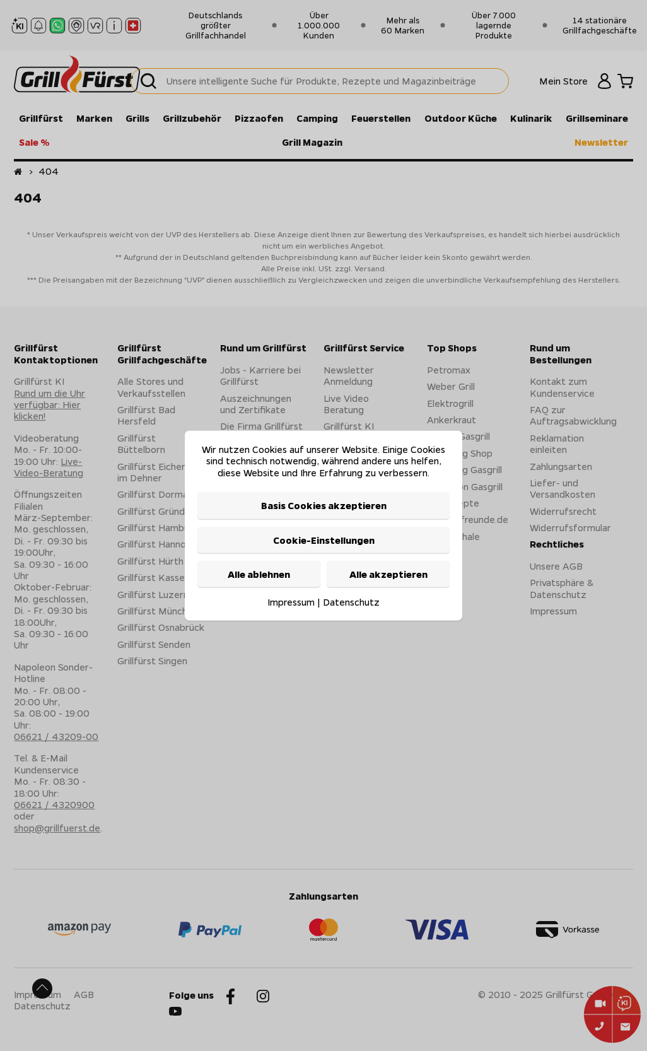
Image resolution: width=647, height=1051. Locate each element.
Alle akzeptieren (388, 574)
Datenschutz (351, 602)
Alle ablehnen (259, 574)
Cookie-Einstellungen (324, 539)
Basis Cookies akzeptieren (324, 505)
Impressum (291, 602)
